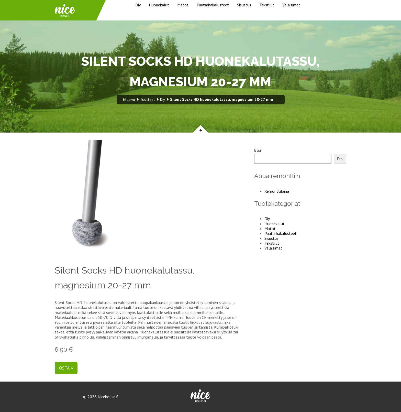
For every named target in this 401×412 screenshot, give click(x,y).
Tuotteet (147, 99)
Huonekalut (159, 4)
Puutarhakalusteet (213, 4)
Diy (138, 4)
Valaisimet (291, 4)
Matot (182, 4)
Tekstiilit (266, 4)
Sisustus (244, 4)
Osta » (66, 368)
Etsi (257, 150)
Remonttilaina (276, 191)
